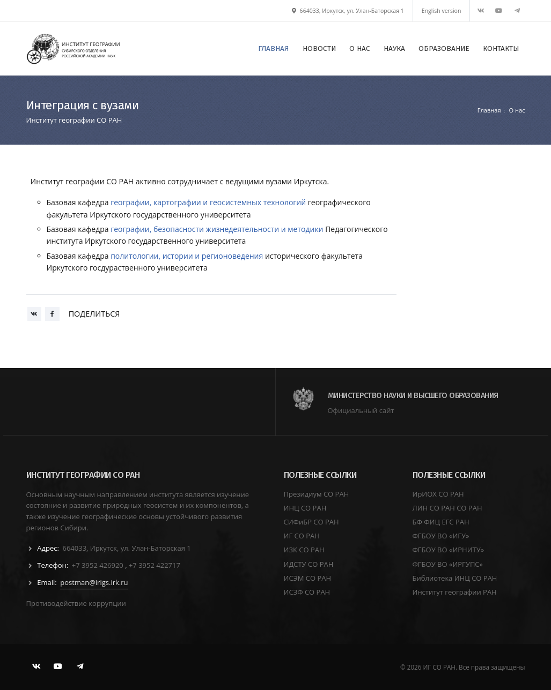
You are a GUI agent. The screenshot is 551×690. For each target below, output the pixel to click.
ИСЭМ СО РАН (308, 578)
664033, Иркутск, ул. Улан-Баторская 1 (348, 10)
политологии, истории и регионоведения (187, 256)
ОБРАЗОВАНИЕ (443, 48)
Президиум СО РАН (316, 494)
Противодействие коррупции (76, 603)
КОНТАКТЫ (501, 48)
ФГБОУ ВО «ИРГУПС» (448, 564)
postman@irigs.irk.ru (94, 582)
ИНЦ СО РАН (305, 508)
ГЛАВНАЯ (273, 48)
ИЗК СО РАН (304, 549)
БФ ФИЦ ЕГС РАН (441, 522)
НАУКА (394, 48)
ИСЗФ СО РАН (307, 592)
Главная (489, 110)
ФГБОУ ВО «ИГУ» (441, 536)
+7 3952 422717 (154, 565)
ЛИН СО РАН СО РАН (447, 508)
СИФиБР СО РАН (311, 522)
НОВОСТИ (319, 48)
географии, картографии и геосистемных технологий (208, 202)
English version (441, 10)
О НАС (359, 48)
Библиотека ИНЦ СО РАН (455, 578)
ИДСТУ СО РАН (309, 564)
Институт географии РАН (455, 592)
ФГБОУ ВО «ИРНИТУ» (448, 549)
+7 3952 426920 (98, 565)
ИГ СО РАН (302, 536)
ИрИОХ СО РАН (438, 494)
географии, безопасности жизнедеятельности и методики (217, 229)
